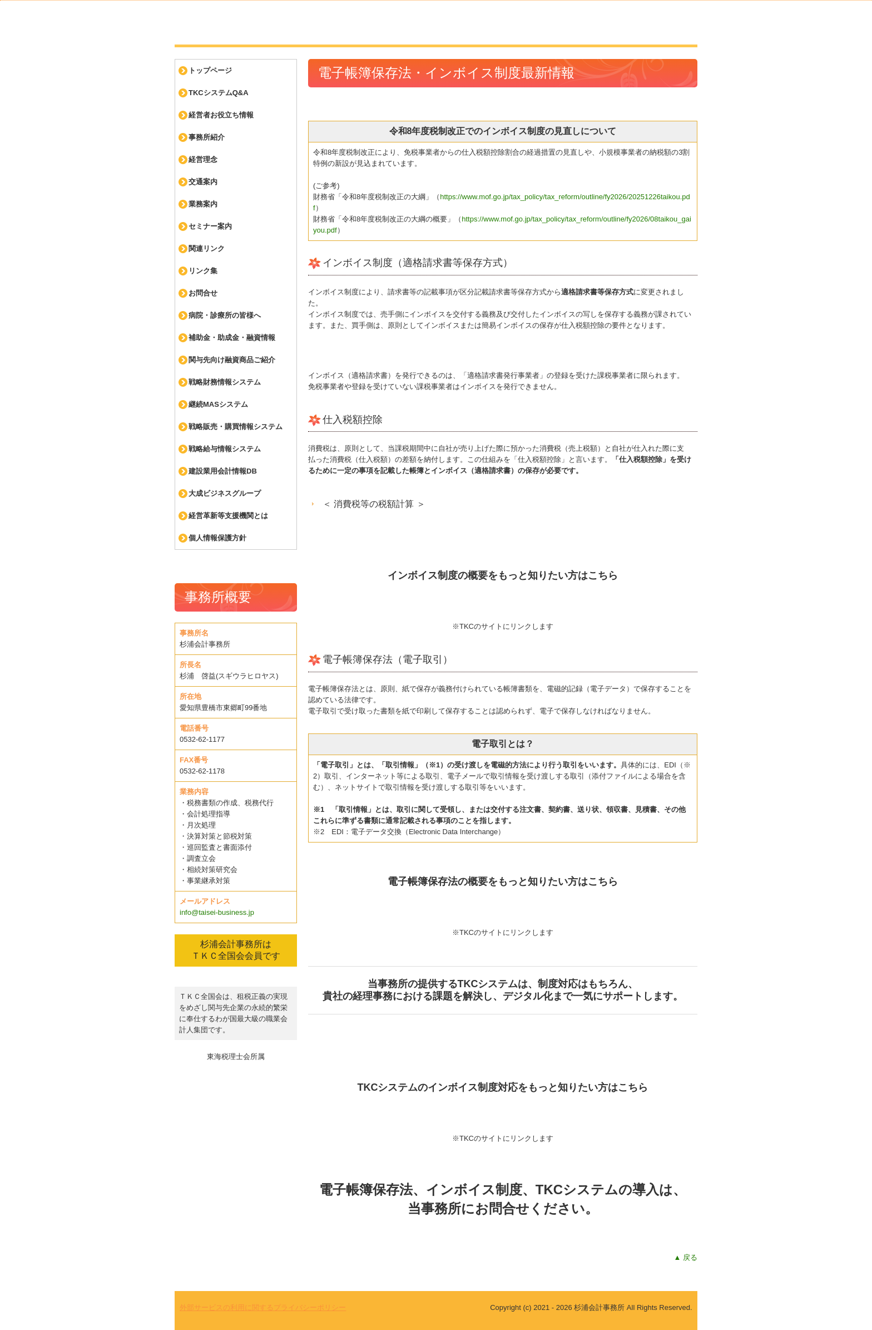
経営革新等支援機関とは (228, 515)
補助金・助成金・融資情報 (232, 337)
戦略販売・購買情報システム (236, 426)
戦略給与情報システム (225, 449)
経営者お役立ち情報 (221, 115)
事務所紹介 (207, 137)
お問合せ (203, 293)
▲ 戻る (685, 1257)
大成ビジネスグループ (225, 493)
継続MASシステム (218, 404)
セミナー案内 (210, 226)
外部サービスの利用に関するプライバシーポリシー (263, 1307)
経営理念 (203, 159)
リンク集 (203, 271)
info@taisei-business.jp (217, 912)
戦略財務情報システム (225, 382)
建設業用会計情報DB (223, 471)
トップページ (210, 70)
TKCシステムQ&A (219, 92)
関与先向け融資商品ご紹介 (232, 360)
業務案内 (203, 204)
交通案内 (203, 182)
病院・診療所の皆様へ (225, 315)
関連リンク (207, 248)
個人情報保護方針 (217, 538)
